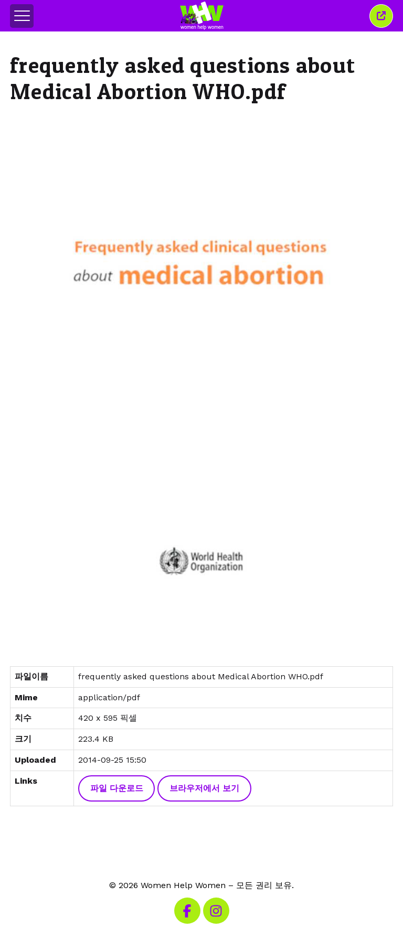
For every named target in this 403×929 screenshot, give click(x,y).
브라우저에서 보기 (204, 788)
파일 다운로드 (116, 788)
